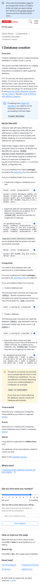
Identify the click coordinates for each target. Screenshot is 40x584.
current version (26, 11)
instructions (18, 171)
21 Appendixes (22, 33)
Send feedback (20, 525)
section (4, 424)
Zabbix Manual (7, 33)
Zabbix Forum (27, 571)
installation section (19, 464)
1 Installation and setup (11, 36)
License (13, 582)
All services (6, 571)
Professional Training (30, 566)
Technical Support (9, 566)
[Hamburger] (36, 22)
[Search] (30, 22)
